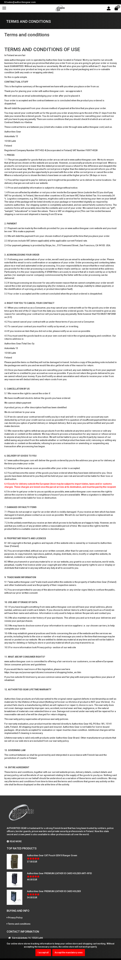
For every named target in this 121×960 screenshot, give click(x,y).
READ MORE (14, 841)
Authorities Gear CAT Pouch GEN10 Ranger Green (52, 855)
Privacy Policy (15, 917)
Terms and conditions (19, 924)
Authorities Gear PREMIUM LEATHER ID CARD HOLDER (54, 891)
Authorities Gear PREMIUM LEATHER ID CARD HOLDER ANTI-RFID (59, 873)
